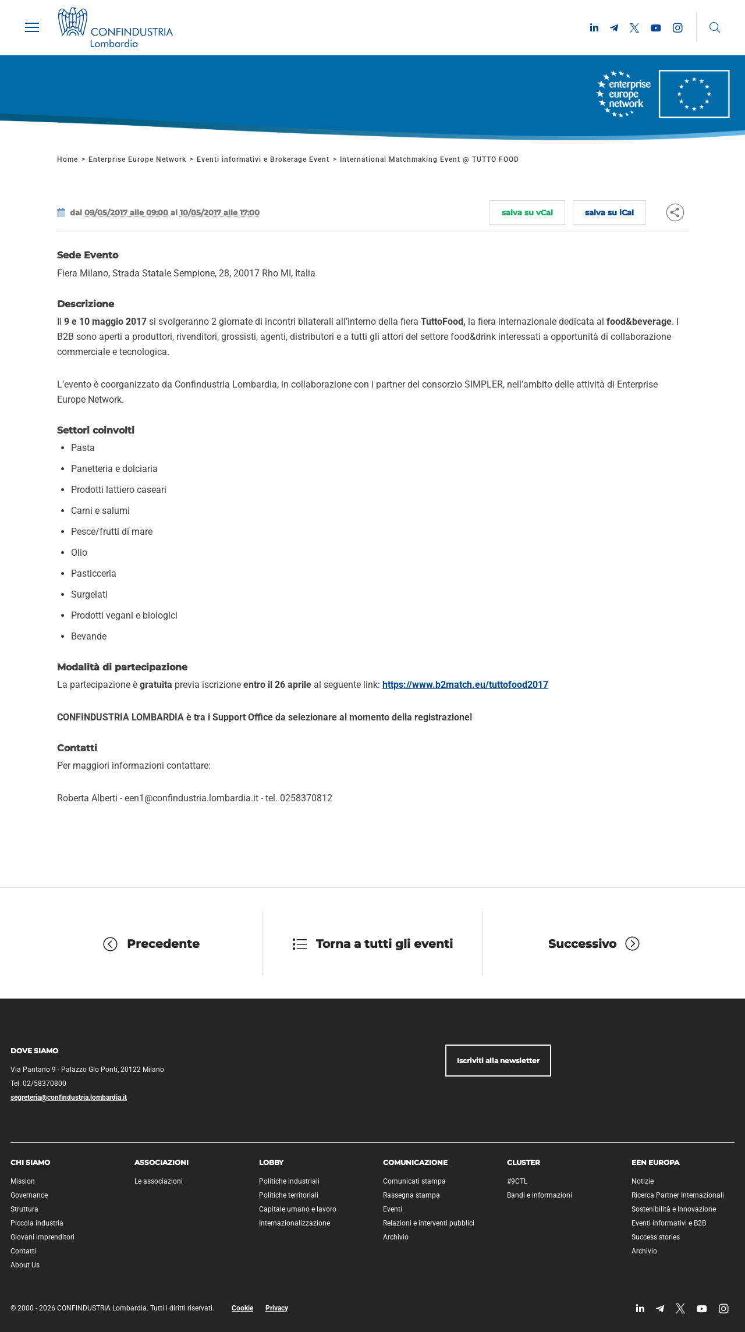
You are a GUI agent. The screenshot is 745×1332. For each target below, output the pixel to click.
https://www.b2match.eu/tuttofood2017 (465, 684)
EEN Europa (655, 1162)
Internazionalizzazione (294, 1223)
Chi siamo (30, 1162)
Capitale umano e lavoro (297, 1209)
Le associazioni (158, 1181)
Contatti (23, 1251)
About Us (25, 1265)
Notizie (643, 1181)
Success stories (656, 1237)
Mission (22, 1181)
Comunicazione (415, 1162)
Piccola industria (36, 1223)
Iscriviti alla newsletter (498, 1060)
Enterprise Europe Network (138, 159)
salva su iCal (609, 212)
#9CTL (517, 1181)
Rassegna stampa (411, 1195)
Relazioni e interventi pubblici (428, 1223)
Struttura (24, 1209)
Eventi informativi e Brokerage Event (263, 159)
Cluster (523, 1162)
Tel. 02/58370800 (38, 1083)
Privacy (276, 1308)
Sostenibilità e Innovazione (674, 1209)
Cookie (242, 1308)
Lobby (271, 1162)
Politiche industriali (289, 1181)
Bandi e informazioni (539, 1195)
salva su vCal (527, 212)
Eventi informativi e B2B (669, 1223)
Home (67, 159)
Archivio (396, 1237)
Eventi (392, 1209)
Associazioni (161, 1162)
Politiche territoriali (288, 1195)
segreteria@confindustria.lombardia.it (68, 1097)
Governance (29, 1195)
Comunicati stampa (414, 1181)
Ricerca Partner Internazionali (678, 1195)
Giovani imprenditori (42, 1237)
